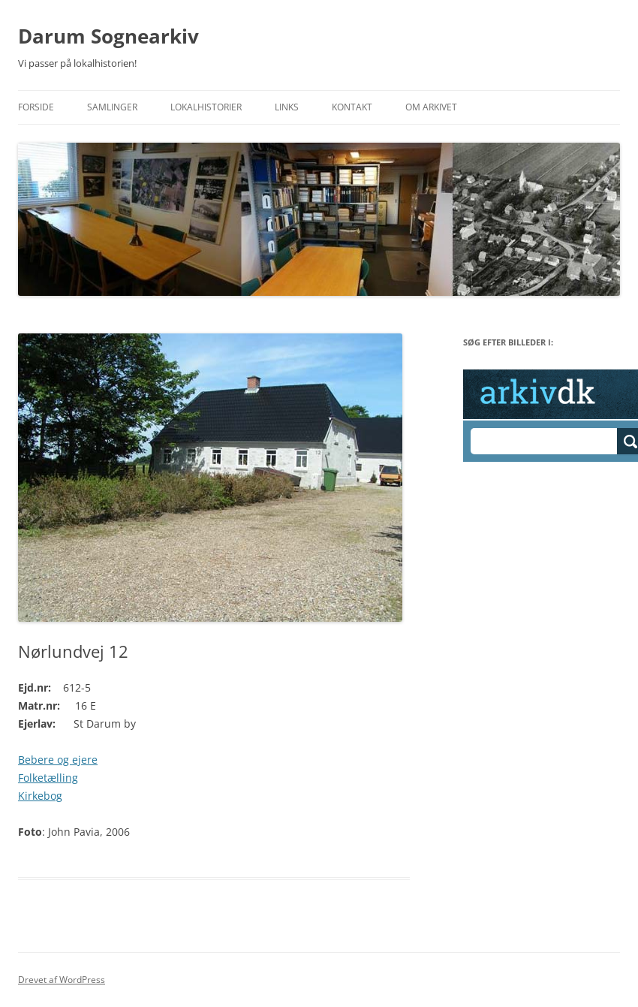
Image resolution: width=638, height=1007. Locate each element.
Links (287, 107)
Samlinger (112, 107)
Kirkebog (40, 795)
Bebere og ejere (58, 759)
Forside (36, 107)
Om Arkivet (431, 107)
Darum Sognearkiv (108, 36)
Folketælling (48, 777)
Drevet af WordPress (61, 979)
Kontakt (352, 107)
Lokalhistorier (206, 107)
